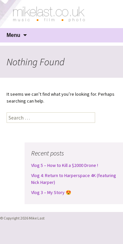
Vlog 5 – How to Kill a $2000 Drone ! (64, 165)
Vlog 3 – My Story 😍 (51, 192)
